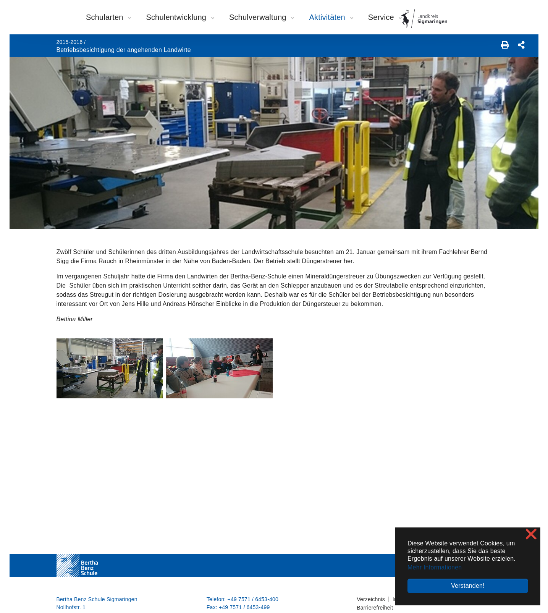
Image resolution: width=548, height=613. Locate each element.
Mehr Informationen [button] (434, 567)
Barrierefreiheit (375, 608)
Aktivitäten (330, 17)
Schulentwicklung (180, 17)
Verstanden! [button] (468, 585)
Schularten (108, 17)
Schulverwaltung (261, 17)
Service (385, 17)
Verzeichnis (371, 599)
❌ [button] (531, 534)
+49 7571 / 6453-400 (253, 599)
